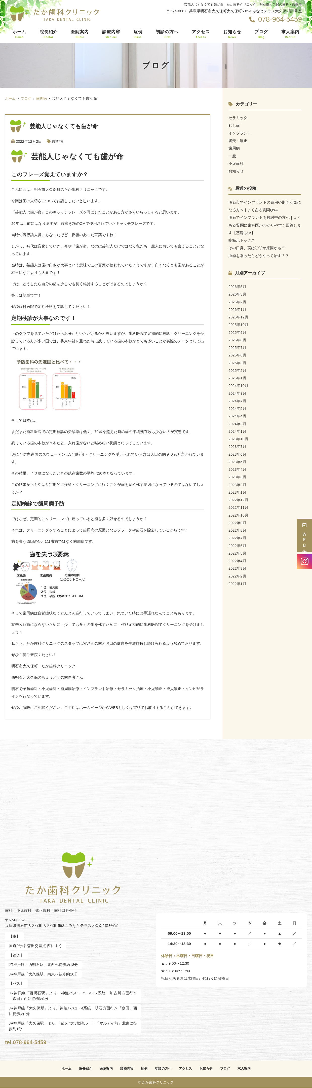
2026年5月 (237, 285)
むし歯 (234, 125)
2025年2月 (237, 369)
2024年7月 (237, 399)
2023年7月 (237, 444)
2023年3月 (237, 474)
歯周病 (57, 141)
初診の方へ (167, 34)
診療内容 (111, 34)
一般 (232, 155)
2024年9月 (237, 391)
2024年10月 (238, 384)
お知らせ (232, 34)
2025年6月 (237, 353)
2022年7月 (237, 535)
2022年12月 (238, 497)
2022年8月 (237, 527)
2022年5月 (237, 550)
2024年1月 (237, 429)
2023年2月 (237, 482)
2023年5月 (237, 459)
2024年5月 (237, 406)
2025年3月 (237, 361)
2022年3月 (237, 565)
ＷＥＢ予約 (304, 535)
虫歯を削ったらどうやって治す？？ (258, 254)
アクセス (201, 34)
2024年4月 (237, 414)
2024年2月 (237, 421)
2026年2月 (237, 301)
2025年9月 (237, 331)
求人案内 (290, 34)
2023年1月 (237, 489)
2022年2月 (237, 572)
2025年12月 (238, 316)
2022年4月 (237, 557)
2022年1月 (237, 580)
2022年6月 (237, 542)
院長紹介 (49, 34)
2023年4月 (237, 467)
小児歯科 (236, 163)
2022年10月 (238, 512)
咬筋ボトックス (241, 239)
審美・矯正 (237, 140)
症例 (138, 34)
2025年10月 (238, 323)
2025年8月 (237, 338)
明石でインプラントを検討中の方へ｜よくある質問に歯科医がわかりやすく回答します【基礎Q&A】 (264, 224)
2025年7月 (237, 346)
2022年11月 (238, 504)
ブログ (261, 34)
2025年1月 (237, 376)
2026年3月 (237, 293)
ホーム (19, 34)
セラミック (237, 118)
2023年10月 (238, 436)
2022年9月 (237, 520)
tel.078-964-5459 (38, 1041)
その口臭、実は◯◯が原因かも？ (256, 247)
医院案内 (80, 34)
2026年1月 (237, 308)
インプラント (239, 133)
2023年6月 (237, 452)
